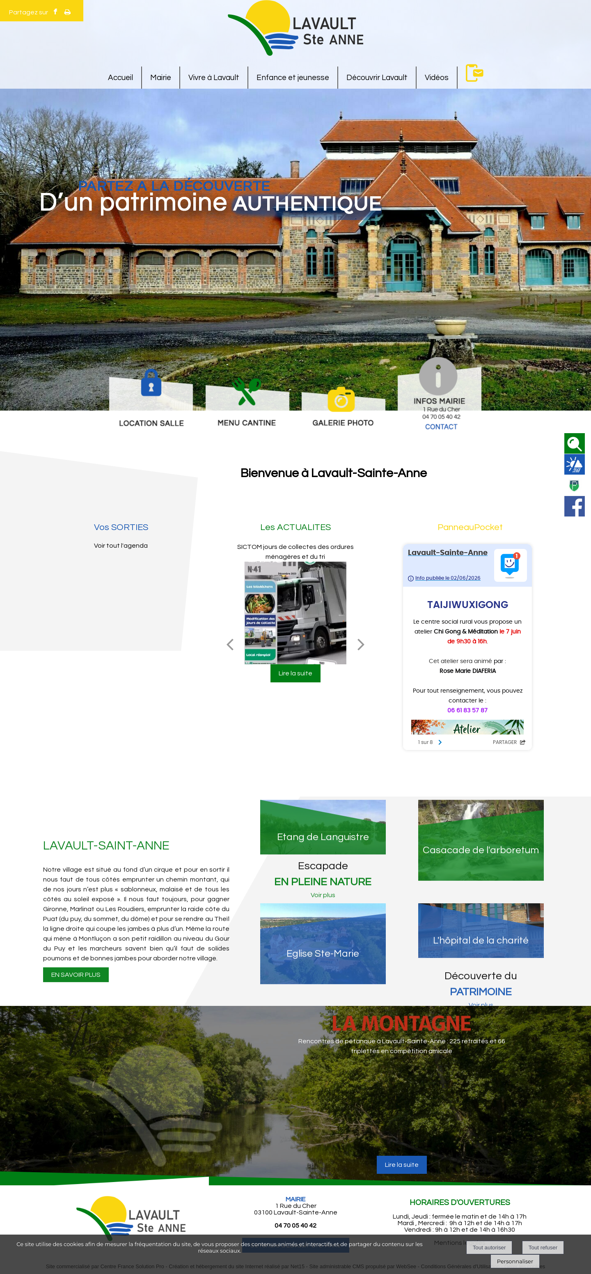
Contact (475, 73)
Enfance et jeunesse (293, 77)
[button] (574, 443)
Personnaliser (515, 1261)
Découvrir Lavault (377, 77)
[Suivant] (361, 644)
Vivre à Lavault (213, 77)
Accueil (120, 77)
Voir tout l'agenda (121, 545)
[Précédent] (230, 644)
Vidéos (437, 77)
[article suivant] (514, 1117)
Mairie (160, 77)
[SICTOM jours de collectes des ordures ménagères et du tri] (295, 613)
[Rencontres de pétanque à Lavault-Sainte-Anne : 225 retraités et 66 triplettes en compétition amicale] (401, 1107)
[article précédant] (289, 1117)
